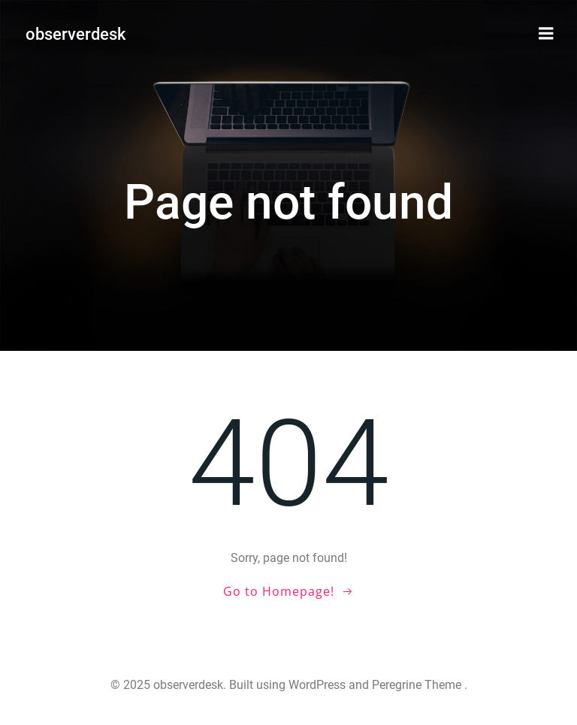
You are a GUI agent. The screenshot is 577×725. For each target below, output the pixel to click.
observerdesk (75, 34)
